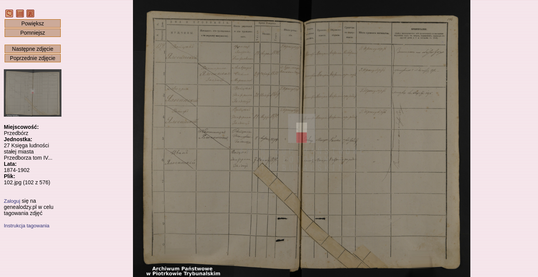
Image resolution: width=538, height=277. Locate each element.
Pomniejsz (32, 33)
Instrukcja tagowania (27, 226)
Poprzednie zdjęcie (32, 58)
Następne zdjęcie (32, 49)
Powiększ (32, 23)
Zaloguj (12, 201)
